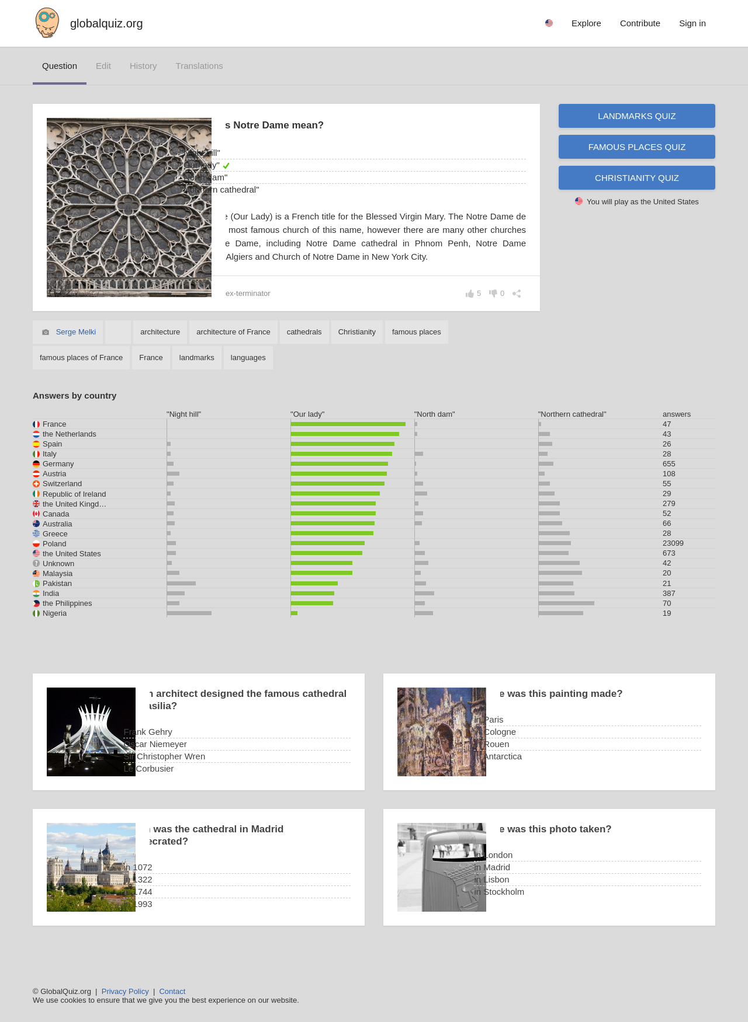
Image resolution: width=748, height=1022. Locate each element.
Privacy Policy (125, 991)
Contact (172, 991)
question (59, 66)
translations (199, 66)
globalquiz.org (106, 23)
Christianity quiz (637, 178)
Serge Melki (76, 345)
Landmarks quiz (637, 116)
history (143, 66)
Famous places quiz (637, 147)
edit (103, 66)
